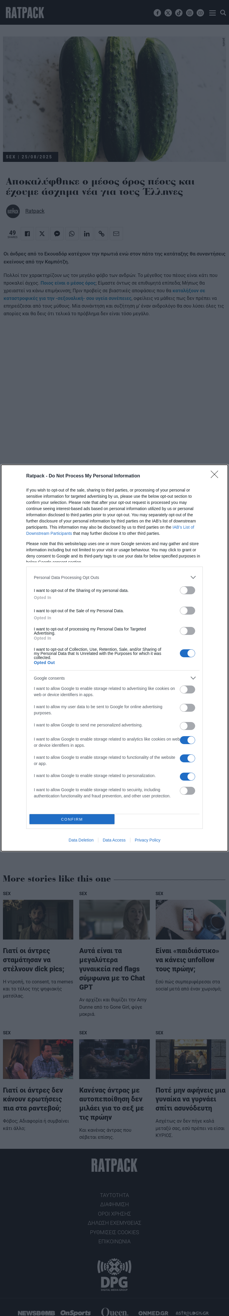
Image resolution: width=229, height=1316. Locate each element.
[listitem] (114, 577)
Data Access (114, 840)
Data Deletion (81, 840)
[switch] (187, 590)
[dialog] (114, 658)
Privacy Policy (147, 840)
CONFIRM (72, 819)
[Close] (216, 476)
